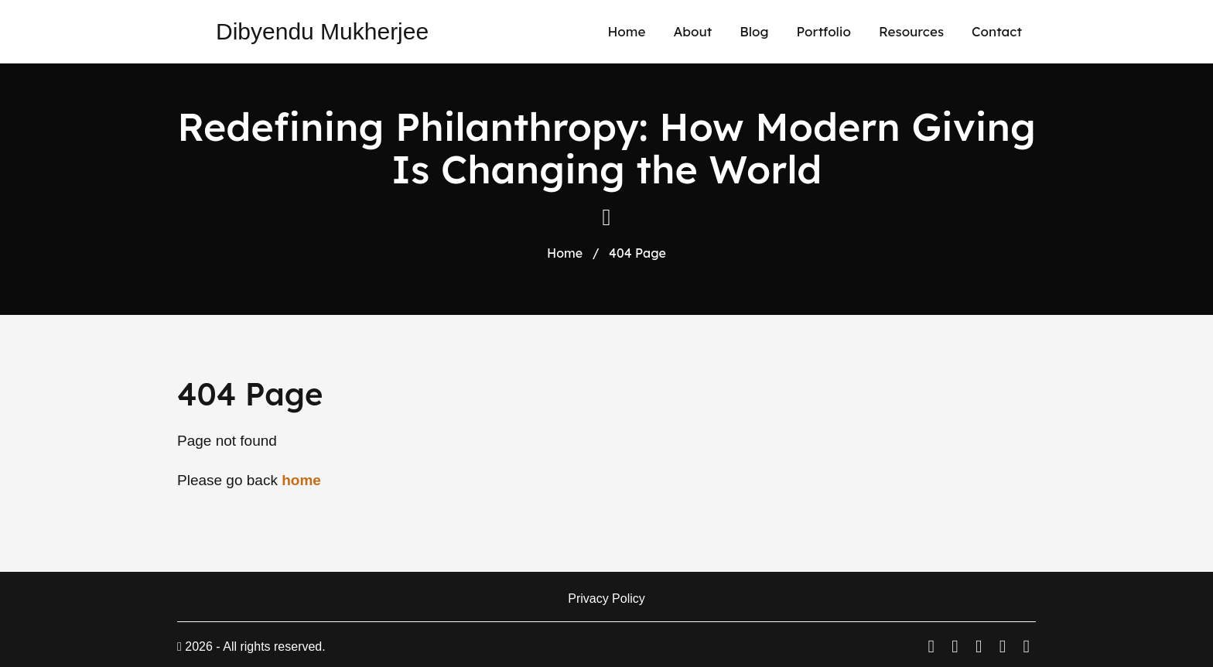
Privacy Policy (606, 598)
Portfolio (823, 31)
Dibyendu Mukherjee (322, 31)
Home (626, 31)
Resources (911, 31)
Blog (754, 31)
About (692, 31)
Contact (997, 31)
